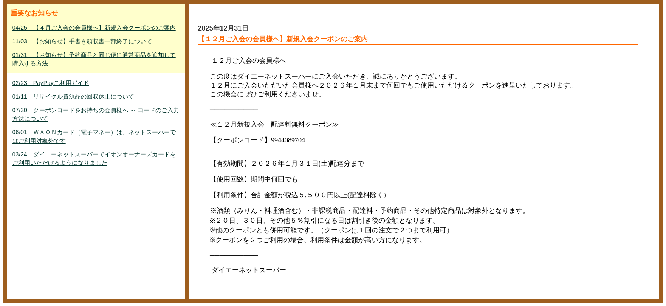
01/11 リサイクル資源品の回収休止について (73, 96)
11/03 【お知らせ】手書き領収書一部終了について (82, 41)
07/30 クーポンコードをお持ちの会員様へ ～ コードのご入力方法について (95, 114)
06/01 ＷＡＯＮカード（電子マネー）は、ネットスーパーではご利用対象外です (94, 136)
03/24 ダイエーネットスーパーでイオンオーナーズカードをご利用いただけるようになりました (94, 158)
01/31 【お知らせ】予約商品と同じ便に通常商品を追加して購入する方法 (94, 59)
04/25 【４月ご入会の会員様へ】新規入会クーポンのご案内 (94, 27)
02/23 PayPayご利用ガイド (50, 82)
